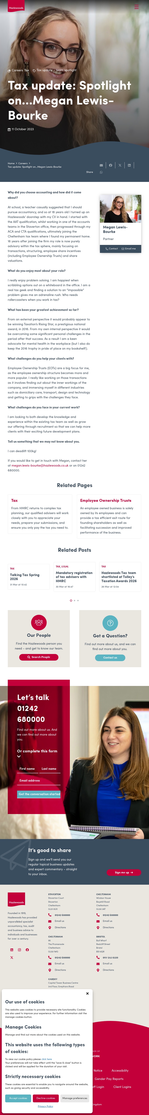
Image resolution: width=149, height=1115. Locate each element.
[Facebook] (27, 950)
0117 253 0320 (110, 957)
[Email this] (101, 165)
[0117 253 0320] (99, 957)
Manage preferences (74, 1098)
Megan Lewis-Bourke (115, 229)
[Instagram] (19, 950)
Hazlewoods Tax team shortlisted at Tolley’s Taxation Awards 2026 (119, 576)
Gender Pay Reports (109, 1079)
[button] (87, 993)
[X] (12, 958)
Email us (59, 921)
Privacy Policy (45, 1106)
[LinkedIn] (12, 950)
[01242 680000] (51, 914)
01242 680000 (31, 713)
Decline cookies (45, 1098)
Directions (60, 928)
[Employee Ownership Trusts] (109, 516)
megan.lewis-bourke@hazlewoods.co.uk (40, 465)
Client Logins (122, 1087)
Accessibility (120, 1070)
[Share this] (110, 165)
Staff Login (96, 1087)
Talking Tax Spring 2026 (24, 576)
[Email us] (51, 921)
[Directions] (51, 927)
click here (46, 1059)
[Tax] (40, 516)
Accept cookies (18, 1098)
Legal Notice (93, 1070)
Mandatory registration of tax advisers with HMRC (74, 576)
